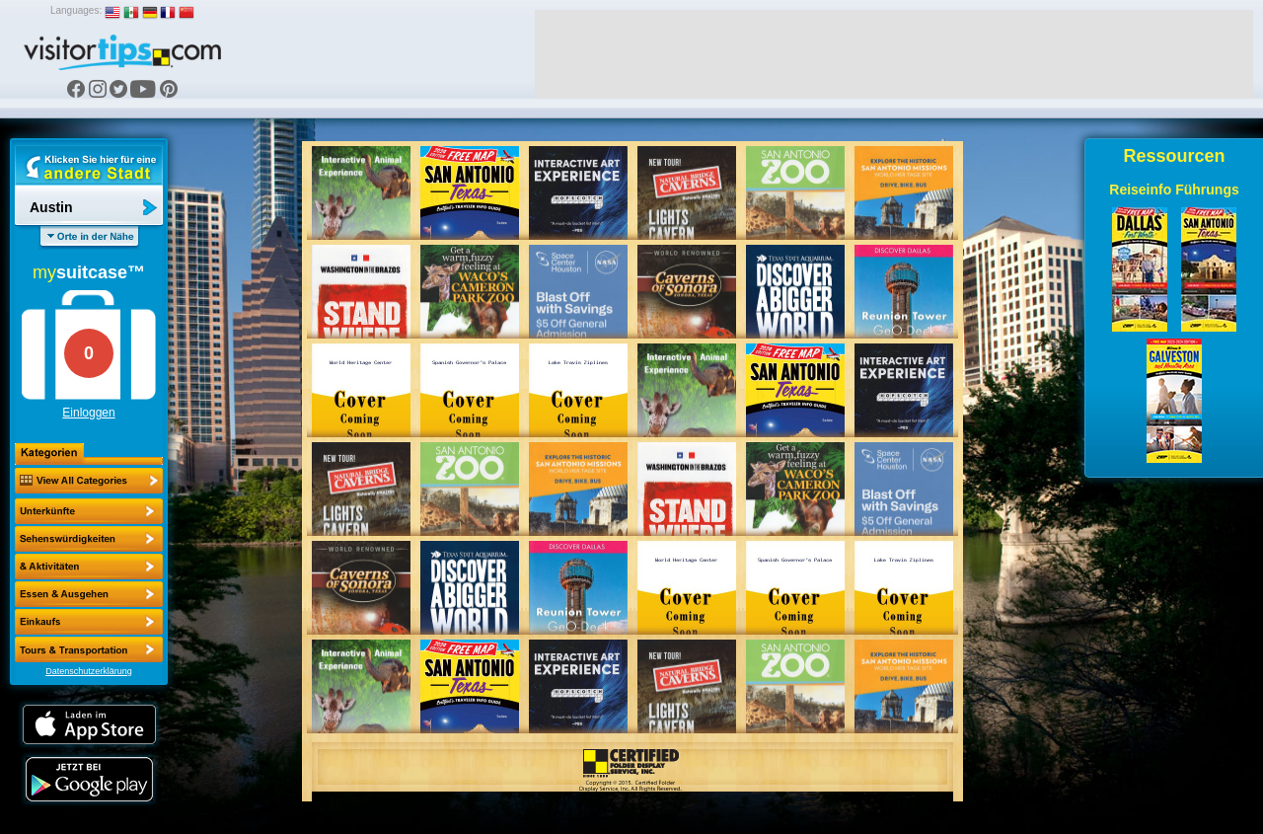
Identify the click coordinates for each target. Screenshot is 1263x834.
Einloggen (88, 412)
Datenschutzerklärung (88, 671)
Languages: (76, 10)
